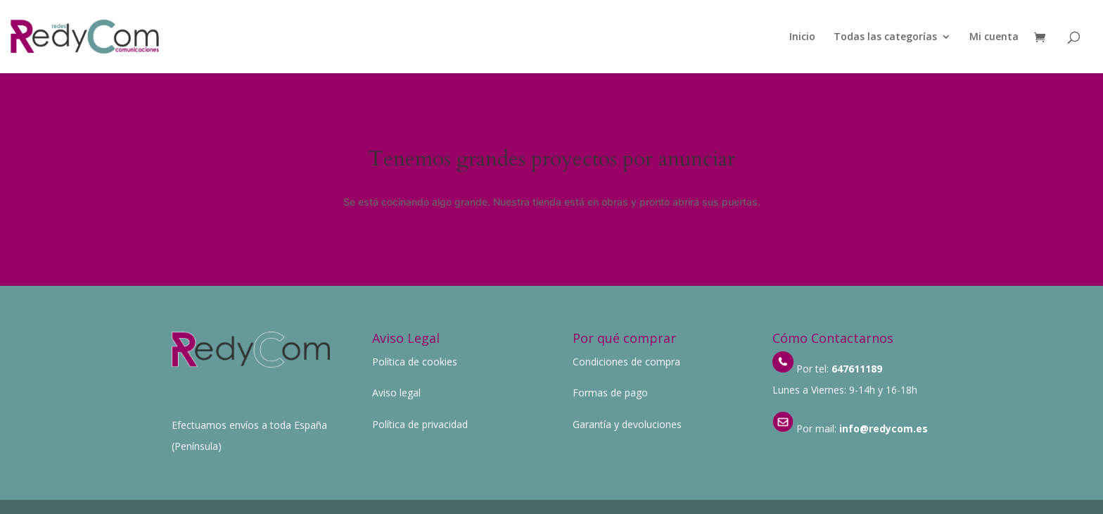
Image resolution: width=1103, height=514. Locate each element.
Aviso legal (396, 392)
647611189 (856, 368)
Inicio (802, 37)
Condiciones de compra (626, 361)
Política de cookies (414, 361)
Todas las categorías (885, 37)
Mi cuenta (994, 37)
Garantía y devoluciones (627, 424)
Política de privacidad (420, 424)
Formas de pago (610, 392)
